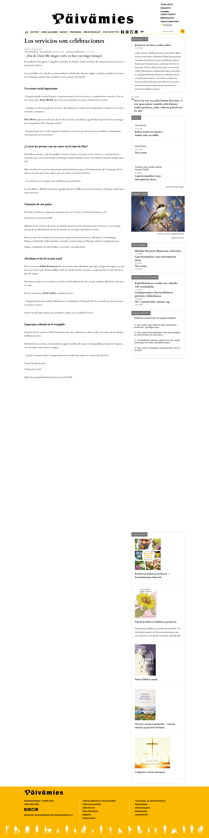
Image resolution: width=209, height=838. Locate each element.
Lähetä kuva (177, 238)
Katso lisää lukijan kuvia (171, 234)
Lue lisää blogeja (175, 187)
